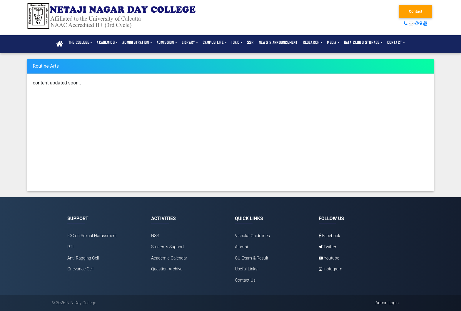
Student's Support (167, 247)
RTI (70, 247)
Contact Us (245, 280)
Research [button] (311, 43)
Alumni (241, 247)
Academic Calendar (169, 258)
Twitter (327, 247)
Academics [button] (106, 43)
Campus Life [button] (213, 43)
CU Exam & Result (251, 258)
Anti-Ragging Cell (83, 258)
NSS (155, 235)
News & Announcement (278, 43)
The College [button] (78, 43)
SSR (250, 43)
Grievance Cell (80, 269)
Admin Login (387, 302)
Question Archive (166, 269)
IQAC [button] (235, 43)
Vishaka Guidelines (252, 235)
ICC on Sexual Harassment (92, 235)
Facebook (329, 235)
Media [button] (331, 43)
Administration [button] (135, 43)
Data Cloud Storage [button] (362, 43)
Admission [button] (165, 43)
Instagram (330, 269)
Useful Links (246, 269)
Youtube (329, 258)
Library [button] (188, 43)
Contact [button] (394, 43)
